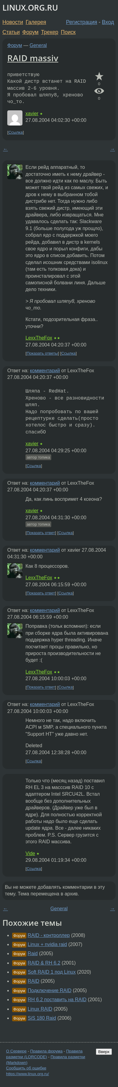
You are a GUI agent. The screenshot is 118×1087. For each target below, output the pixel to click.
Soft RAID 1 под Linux (52, 972)
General (38, 45)
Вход (108, 22)
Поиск (68, 32)
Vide (30, 853)
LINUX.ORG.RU (30, 7)
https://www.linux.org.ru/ (27, 1074)
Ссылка (15, 132)
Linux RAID (40, 1009)
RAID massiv (32, 58)
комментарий (45, 370)
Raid (33, 953)
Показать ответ (41, 532)
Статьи (11, 32)
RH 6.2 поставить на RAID (57, 999)
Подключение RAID (49, 990)
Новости (12, 22)
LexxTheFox (38, 337)
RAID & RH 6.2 (44, 962)
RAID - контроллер (49, 935)
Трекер (49, 32)
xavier (32, 113)
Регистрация (81, 22)
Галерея (36, 22)
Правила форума (46, 1051)
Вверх (104, 1051)
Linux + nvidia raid (47, 944)
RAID (33, 981)
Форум (30, 32)
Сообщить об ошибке (26, 1068)
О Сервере (16, 1051)
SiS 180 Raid (42, 1018)
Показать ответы (42, 353)
